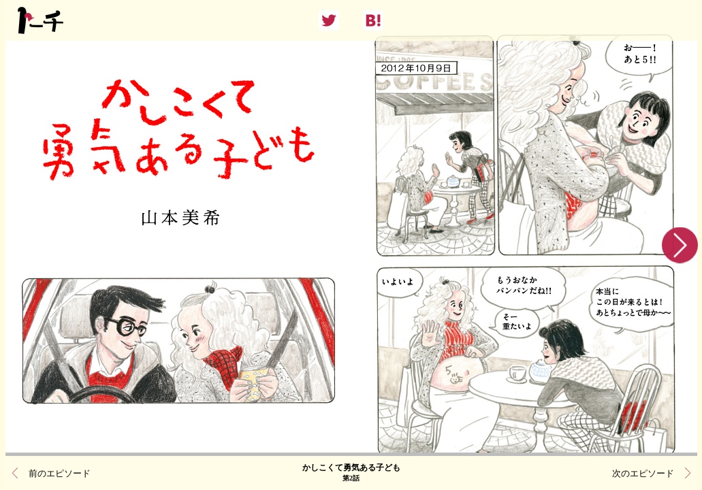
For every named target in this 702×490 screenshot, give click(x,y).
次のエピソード (643, 473)
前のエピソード (60, 473)
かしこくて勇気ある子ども (351, 473)
